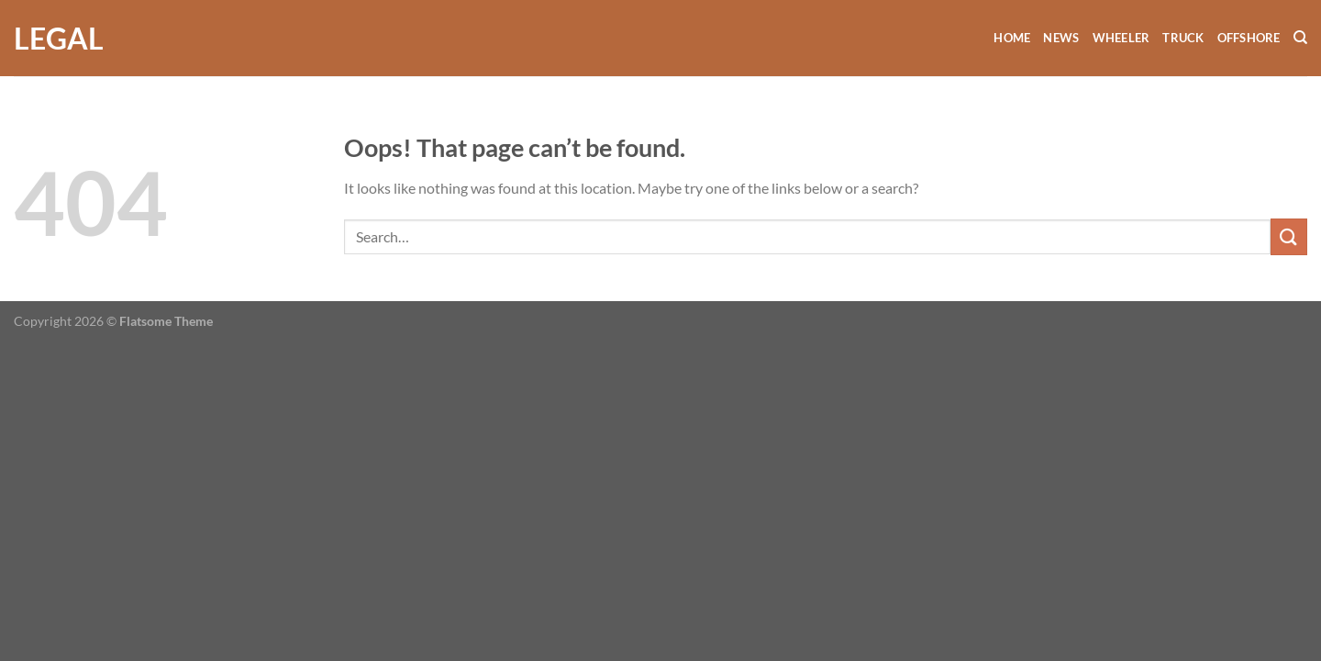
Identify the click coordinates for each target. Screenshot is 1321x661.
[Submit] (1289, 236)
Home (1012, 37)
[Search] (1300, 37)
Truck (1183, 37)
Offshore (1249, 37)
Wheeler (1121, 37)
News (1061, 37)
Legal (59, 38)
